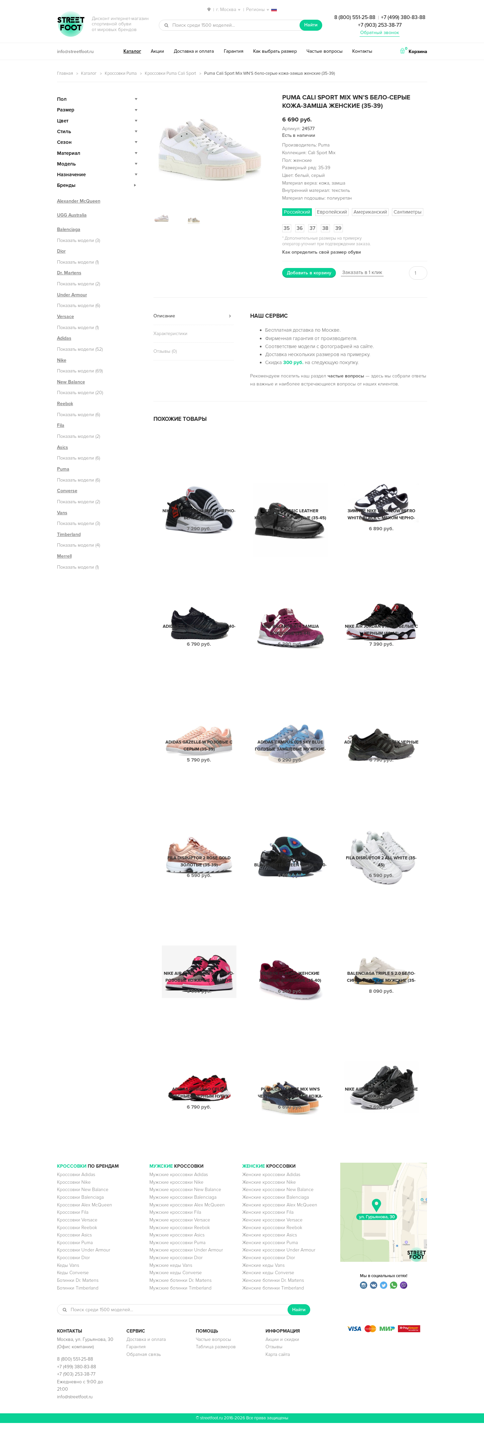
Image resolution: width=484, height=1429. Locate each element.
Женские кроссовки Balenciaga (275, 1203)
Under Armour (72, 295)
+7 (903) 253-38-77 (380, 25)
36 (300, 228)
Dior (61, 251)
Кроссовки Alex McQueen (84, 1211)
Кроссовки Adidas (76, 1180)
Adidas (64, 338)
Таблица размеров (216, 1353)
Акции (157, 51)
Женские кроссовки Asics (269, 1241)
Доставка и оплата (194, 51)
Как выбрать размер (275, 51)
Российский (297, 212)
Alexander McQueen (78, 201)
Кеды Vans (68, 1271)
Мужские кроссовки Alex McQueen (187, 1211)
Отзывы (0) (165, 351)
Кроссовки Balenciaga (80, 1203)
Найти (311, 25)
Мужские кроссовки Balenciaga (182, 1203)
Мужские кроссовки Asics (176, 1241)
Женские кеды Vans (263, 1271)
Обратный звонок (379, 32)
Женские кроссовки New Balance (278, 1195)
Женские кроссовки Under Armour (278, 1256)
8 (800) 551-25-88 (354, 17)
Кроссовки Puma (121, 73)
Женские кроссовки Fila (268, 1218)
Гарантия (234, 51)
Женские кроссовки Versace (272, 1226)
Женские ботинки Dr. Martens (273, 1286)
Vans (62, 513)
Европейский (332, 212)
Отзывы (274, 1353)
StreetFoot (70, 24)
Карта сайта (278, 1360)
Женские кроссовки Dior (268, 1263)
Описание (164, 316)
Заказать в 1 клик (362, 272)
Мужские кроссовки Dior (175, 1263)
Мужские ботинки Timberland (180, 1294)
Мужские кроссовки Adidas (178, 1180)
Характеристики (170, 333)
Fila (60, 425)
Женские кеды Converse (268, 1278)
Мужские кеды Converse (175, 1278)
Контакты (362, 51)
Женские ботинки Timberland (273, 1294)
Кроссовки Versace (77, 1226)
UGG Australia (72, 215)
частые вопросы (346, 376)
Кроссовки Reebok (77, 1233)
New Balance (71, 382)
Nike (61, 360)
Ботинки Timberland (77, 1294)
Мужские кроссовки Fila (175, 1218)
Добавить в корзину (309, 273)
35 (287, 228)
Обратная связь (143, 1360)
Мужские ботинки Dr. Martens (180, 1286)
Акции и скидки (282, 1345)
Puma (63, 469)
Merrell (64, 556)
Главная (65, 73)
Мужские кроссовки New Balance (185, 1195)
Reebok (65, 403)
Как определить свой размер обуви (321, 252)
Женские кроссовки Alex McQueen (279, 1211)
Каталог (132, 51)
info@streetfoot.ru (75, 51)
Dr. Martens (69, 273)
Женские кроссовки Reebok (272, 1233)
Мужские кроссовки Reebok (179, 1233)
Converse (67, 491)
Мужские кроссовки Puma (177, 1248)
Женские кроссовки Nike (269, 1188)
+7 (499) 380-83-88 (403, 17)
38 (325, 228)
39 (338, 228)
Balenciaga (68, 229)
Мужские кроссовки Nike (176, 1188)
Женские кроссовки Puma (270, 1248)
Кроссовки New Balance (82, 1195)
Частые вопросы (325, 51)
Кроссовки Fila (72, 1218)
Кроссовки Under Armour (83, 1256)
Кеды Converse (73, 1278)
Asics (62, 447)
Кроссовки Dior (73, 1263)
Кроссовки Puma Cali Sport (170, 73)
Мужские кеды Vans (170, 1271)
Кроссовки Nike (74, 1188)
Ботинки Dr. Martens (77, 1286)
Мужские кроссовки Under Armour (186, 1256)
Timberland (69, 534)
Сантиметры (408, 212)
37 (313, 228)
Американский (370, 212)
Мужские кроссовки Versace (179, 1226)
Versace (65, 316)
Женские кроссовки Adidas (271, 1180)
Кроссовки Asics (74, 1241)
